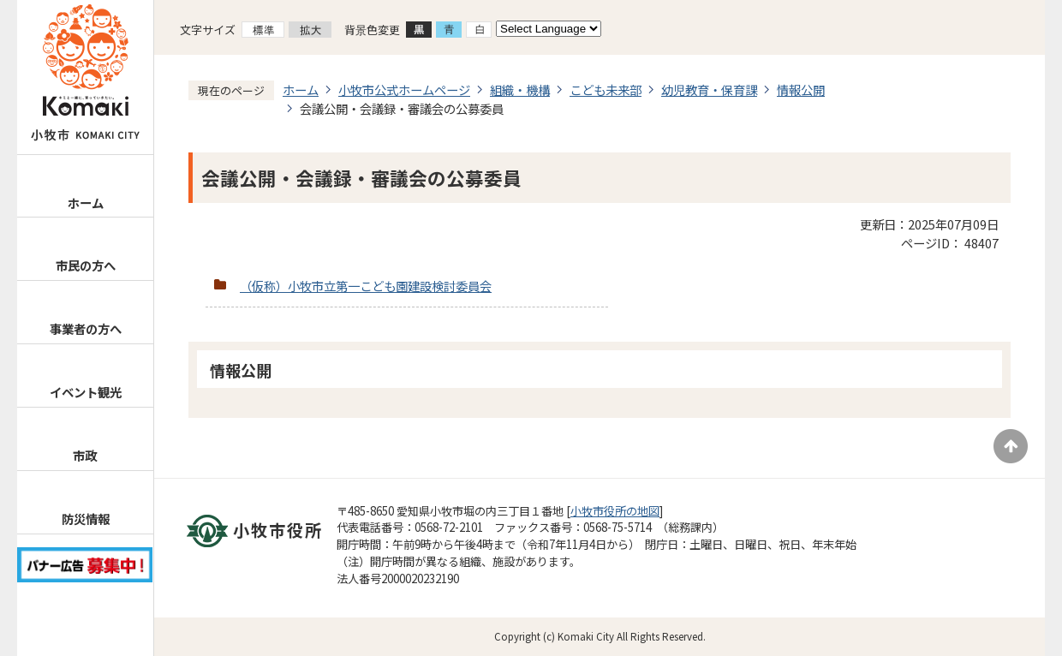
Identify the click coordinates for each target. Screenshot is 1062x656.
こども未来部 (605, 89)
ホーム (86, 203)
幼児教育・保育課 (709, 89)
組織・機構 (520, 89)
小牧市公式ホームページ (404, 89)
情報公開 (801, 89)
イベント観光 (86, 392)
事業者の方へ (86, 328)
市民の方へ (86, 265)
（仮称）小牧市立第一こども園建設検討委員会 (366, 286)
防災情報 (86, 519)
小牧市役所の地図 (614, 511)
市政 (85, 455)
